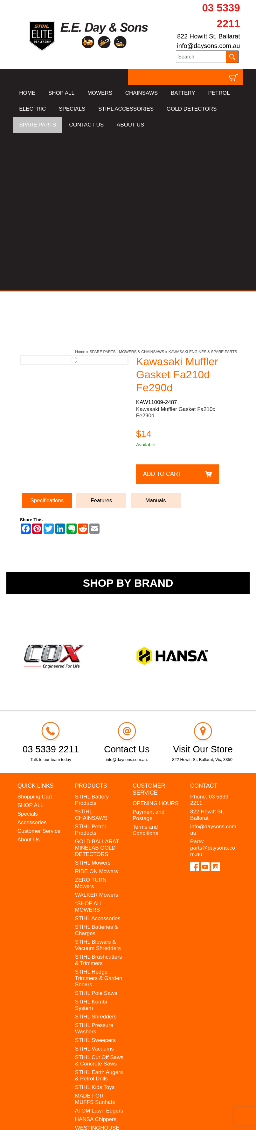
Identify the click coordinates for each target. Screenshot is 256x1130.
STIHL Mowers (93, 705)
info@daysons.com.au (208, 45)
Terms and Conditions (145, 672)
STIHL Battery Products (92, 642)
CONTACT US (86, 125)
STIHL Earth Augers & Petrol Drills (99, 917)
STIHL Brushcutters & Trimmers (98, 802)
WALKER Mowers (96, 737)
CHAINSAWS (141, 93)
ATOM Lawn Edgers (99, 953)
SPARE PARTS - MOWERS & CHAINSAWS (126, 194)
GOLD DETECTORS (192, 109)
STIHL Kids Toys (95, 929)
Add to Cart (162, 316)
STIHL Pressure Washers (94, 870)
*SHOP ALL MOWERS (89, 749)
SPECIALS (72, 109)
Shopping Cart (34, 639)
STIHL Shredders (96, 859)
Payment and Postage (148, 657)
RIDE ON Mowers (96, 713)
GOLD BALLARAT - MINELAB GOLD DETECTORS (98, 690)
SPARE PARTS (37, 125)
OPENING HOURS (156, 646)
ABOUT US (130, 125)
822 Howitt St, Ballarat (208, 36)
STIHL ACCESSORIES (126, 109)
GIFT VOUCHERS (97, 1000)
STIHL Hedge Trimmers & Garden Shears (98, 820)
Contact (204, 628)
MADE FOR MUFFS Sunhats (95, 941)
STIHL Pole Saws (96, 835)
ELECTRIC (32, 109)
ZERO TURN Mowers (91, 725)
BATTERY (183, 93)
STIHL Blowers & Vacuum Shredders (98, 787)
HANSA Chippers (95, 961)
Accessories (32, 664)
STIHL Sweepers (95, 882)
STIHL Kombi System (91, 847)
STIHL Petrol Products (90, 672)
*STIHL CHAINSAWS (91, 657)
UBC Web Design (46, 1119)
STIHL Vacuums (94, 891)
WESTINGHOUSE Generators (97, 973)
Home (80, 194)
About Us (28, 682)
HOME (27, 93)
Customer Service (38, 673)
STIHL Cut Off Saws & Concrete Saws (99, 902)
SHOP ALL (61, 93)
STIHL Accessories (98, 760)
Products (91, 628)
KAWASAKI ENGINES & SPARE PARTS (203, 194)
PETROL (219, 93)
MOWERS (99, 93)
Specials (27, 656)
